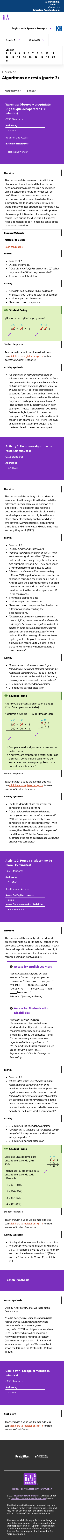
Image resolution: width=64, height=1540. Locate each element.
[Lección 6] (28, 53)
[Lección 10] (47, 53)
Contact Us (54, 7)
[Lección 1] (6, 53)
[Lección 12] (7, 57)
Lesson (32, 91)
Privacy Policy (19, 1488)
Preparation (13, 91)
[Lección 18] (42, 57)
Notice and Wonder (18, 151)
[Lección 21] (7, 60)
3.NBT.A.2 (13, 130)
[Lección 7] (33, 53)
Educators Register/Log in (46, 10)
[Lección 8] (37, 53)
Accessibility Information (39, 1488)
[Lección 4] (19, 53)
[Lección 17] (36, 57)
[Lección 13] (13, 57)
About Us (55, 4)
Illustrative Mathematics (26, 1495)
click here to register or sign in (26, 356)
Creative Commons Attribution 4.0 (28, 1498)
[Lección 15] (24, 57)
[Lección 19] (48, 57)
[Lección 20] (53, 57)
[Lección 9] (42, 53)
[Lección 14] (19, 57)
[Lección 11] (53, 53)
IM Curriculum (52, 1)
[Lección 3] (15, 53)
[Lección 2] (11, 53)
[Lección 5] (24, 53)
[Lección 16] (30, 57)
